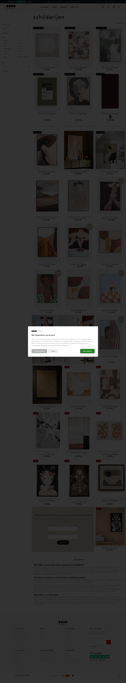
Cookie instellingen (39, 351)
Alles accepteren (87, 351)
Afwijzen (53, 351)
